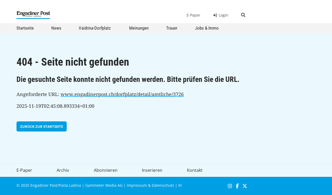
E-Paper (193, 15)
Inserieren (152, 170)
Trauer (171, 28)
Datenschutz (163, 185)
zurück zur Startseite (41, 126)
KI (180, 185)
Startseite (25, 28)
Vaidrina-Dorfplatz (95, 28)
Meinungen (139, 28)
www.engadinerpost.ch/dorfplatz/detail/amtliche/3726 (122, 94)
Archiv (63, 170)
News (56, 28)
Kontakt (195, 170)
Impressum (137, 185)
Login (220, 15)
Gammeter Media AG (104, 185)
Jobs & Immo (207, 28)
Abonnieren (105, 170)
